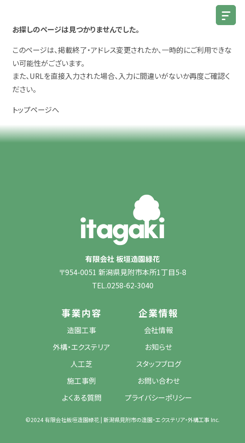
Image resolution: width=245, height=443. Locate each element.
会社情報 (158, 329)
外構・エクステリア (81, 346)
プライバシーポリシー (158, 397)
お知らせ (158, 346)
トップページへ (35, 109)
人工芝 (81, 363)
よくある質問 (82, 397)
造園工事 (81, 329)
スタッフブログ (158, 363)
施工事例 (81, 380)
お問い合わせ (159, 380)
